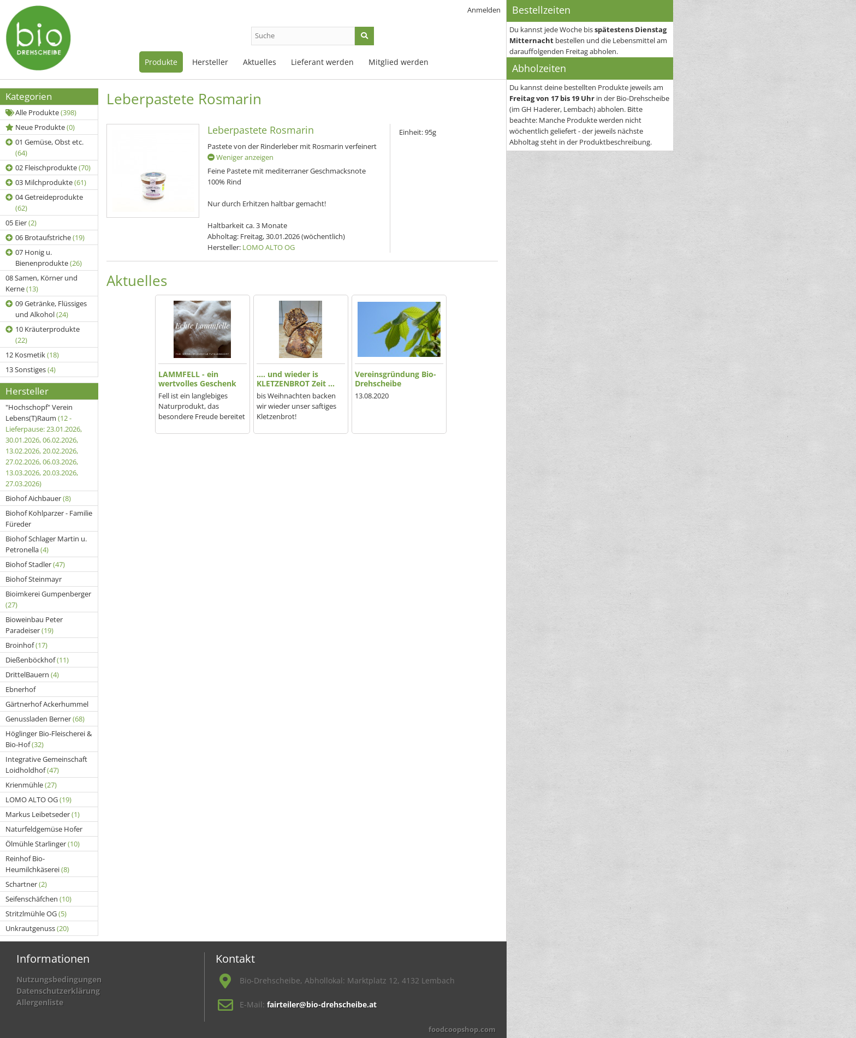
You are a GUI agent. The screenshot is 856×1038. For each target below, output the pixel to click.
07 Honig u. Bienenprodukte (43, 257)
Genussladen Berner (45, 719)
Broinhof (26, 645)
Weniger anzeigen (240, 157)
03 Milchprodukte (45, 182)
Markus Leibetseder (42, 814)
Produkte (161, 62)
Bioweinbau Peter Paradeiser (34, 625)
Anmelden (484, 10)
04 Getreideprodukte (44, 202)
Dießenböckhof (37, 660)
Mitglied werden (398, 62)
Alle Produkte (40, 112)
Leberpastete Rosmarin (260, 129)
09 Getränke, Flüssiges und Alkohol (46, 309)
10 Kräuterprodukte (42, 334)
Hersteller (210, 62)
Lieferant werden (322, 62)
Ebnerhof (20, 689)
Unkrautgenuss (37, 928)
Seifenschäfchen (38, 899)
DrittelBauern (32, 674)
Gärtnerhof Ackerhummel (46, 704)
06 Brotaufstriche (45, 237)
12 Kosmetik (32, 355)
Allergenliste (39, 1002)
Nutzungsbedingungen (59, 979)
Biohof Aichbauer (38, 498)
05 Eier (21, 223)
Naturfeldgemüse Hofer (43, 829)
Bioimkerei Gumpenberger (48, 599)
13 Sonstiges (30, 369)
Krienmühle (31, 785)
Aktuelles (259, 62)
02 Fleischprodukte (48, 167)
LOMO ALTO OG (38, 799)
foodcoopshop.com (462, 1029)
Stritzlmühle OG (36, 913)
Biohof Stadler (35, 564)
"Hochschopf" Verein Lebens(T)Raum (43, 445)
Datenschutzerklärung (58, 991)
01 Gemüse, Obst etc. (44, 147)
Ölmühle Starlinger (42, 844)
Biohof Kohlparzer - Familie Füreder (48, 518)
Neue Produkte (40, 127)
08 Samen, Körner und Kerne (41, 283)
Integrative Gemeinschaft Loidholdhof (46, 764)
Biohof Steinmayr (33, 579)
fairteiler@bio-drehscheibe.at (322, 1004)
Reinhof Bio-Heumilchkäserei (37, 864)
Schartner (26, 884)
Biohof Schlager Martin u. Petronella (46, 544)
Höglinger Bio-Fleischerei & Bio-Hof (48, 739)
